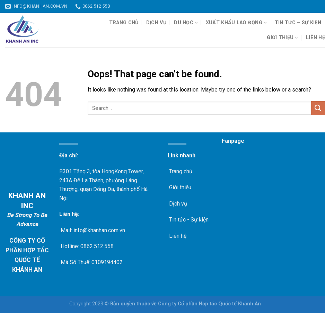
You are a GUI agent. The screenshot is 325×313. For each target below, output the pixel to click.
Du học (186, 22)
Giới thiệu (282, 37)
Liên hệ (315, 38)
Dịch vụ (156, 23)
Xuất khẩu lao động (236, 22)
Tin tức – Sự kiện (298, 23)
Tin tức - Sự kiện (188, 219)
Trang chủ (124, 23)
